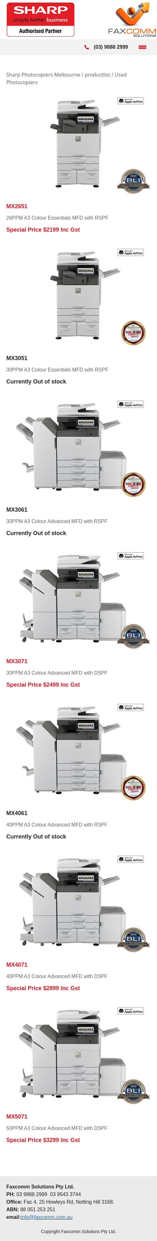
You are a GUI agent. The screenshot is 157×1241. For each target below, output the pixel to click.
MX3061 (16, 510)
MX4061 (16, 813)
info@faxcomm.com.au (47, 1217)
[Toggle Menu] (142, 47)
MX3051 (16, 358)
